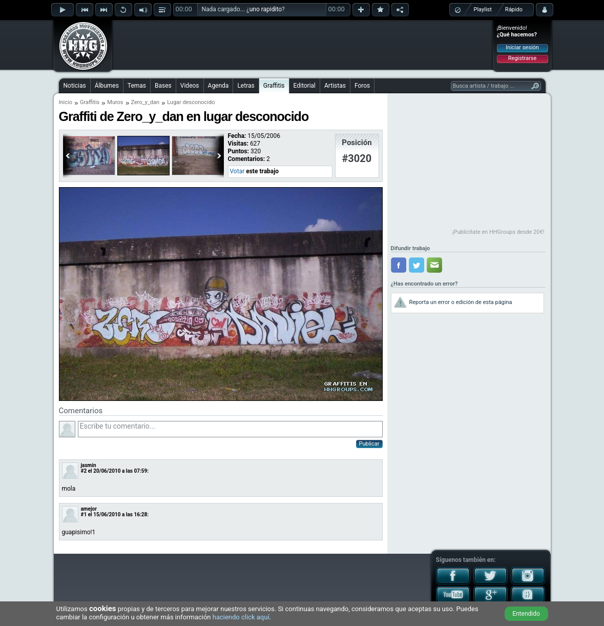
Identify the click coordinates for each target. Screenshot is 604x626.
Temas (137, 85)
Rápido (514, 9)
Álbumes (107, 85)
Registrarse (522, 58)
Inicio (65, 102)
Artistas (335, 85)
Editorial (305, 85)
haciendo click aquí (241, 617)
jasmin (88, 465)
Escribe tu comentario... (230, 429)
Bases (163, 85)
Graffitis (274, 85)
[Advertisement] (302, 45)
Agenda (218, 85)
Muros (115, 102)
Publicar (369, 443)
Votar (237, 171)
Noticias (75, 85)
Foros (362, 85)
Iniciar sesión (522, 47)
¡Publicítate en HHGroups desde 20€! (498, 232)
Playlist (483, 9)
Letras (245, 85)
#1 (84, 514)
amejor (89, 509)
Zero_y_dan (145, 102)
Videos (189, 85)
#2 (84, 471)
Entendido (526, 613)
